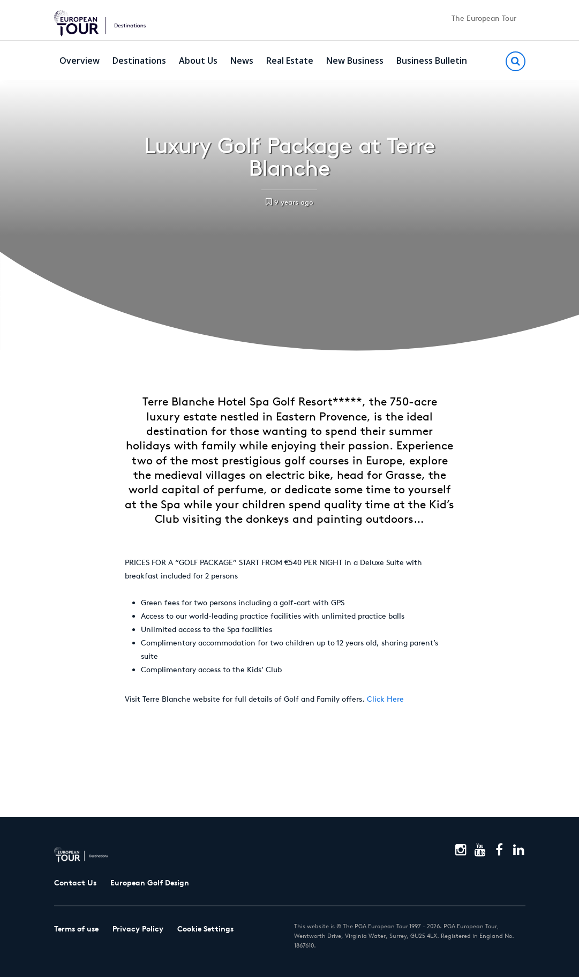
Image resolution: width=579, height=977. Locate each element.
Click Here (385, 699)
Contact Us (75, 883)
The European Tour (484, 18)
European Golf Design (149, 883)
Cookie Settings (205, 929)
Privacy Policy (137, 929)
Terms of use (76, 929)
